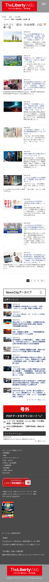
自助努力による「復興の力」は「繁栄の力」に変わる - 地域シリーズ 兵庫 (35, 60)
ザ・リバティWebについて (12, 450)
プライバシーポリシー (11, 458)
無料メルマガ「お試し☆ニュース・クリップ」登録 (19, 491)
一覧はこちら (40, 441)
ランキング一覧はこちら (36, 400)
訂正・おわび (8, 460)
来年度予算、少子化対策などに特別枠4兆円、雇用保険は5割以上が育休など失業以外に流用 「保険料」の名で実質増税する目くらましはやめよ (35, 258)
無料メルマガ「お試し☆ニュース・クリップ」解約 (19, 494)
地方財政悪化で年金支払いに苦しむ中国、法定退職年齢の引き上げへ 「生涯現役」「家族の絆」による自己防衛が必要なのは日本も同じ (35, 85)
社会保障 (17, 17)
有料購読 (6, 453)
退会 (4, 455)
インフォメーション (13, 433)
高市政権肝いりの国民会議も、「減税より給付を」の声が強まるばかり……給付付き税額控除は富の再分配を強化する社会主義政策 (28, 341)
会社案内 (6, 468)
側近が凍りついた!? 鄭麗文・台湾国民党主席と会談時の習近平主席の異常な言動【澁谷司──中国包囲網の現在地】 (29, 324)
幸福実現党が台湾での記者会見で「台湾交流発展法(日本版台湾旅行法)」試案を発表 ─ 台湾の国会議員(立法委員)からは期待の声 (28, 383)
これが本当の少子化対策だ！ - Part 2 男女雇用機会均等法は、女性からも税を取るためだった (35, 228)
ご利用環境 (7, 465)
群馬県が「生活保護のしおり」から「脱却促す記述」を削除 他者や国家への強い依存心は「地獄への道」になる (35, 107)
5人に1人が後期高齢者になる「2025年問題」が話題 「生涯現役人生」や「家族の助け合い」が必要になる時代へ (34, 37)
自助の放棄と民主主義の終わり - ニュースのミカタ (35, 155)
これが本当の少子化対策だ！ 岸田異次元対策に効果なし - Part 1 (34, 203)
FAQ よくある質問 (9, 463)
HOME (4, 17)
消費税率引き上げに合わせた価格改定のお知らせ (19, 439)
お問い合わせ (8, 470)
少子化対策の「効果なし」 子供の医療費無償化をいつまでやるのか (35, 132)
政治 (10, 17)
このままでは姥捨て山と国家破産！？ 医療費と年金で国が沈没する (35, 179)
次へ (43, 281)
